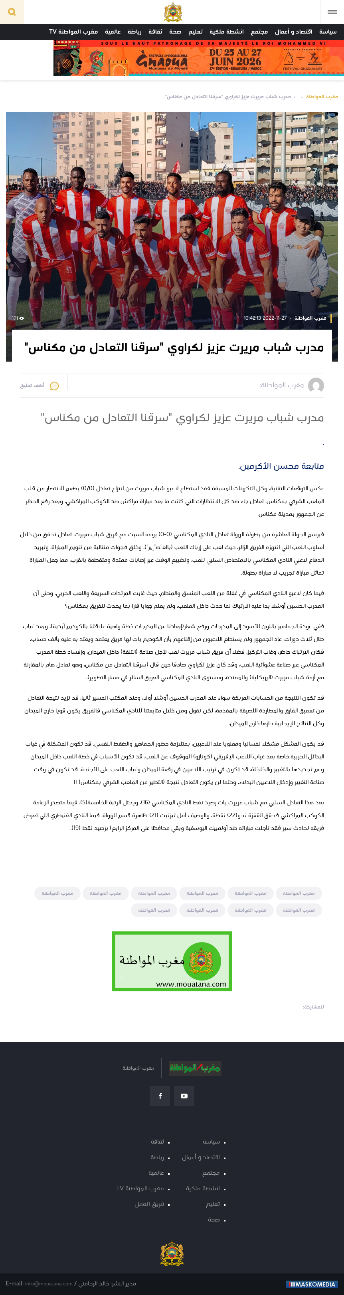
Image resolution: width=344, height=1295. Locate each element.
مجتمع (259, 32)
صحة (175, 32)
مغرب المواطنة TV (73, 32)
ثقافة (155, 32)
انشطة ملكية (227, 32)
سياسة (328, 32)
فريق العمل (149, 1204)
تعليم (195, 32)
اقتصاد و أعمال (293, 32)
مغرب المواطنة (322, 96)
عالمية (113, 32)
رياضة (135, 32)
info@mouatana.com (49, 1284)
